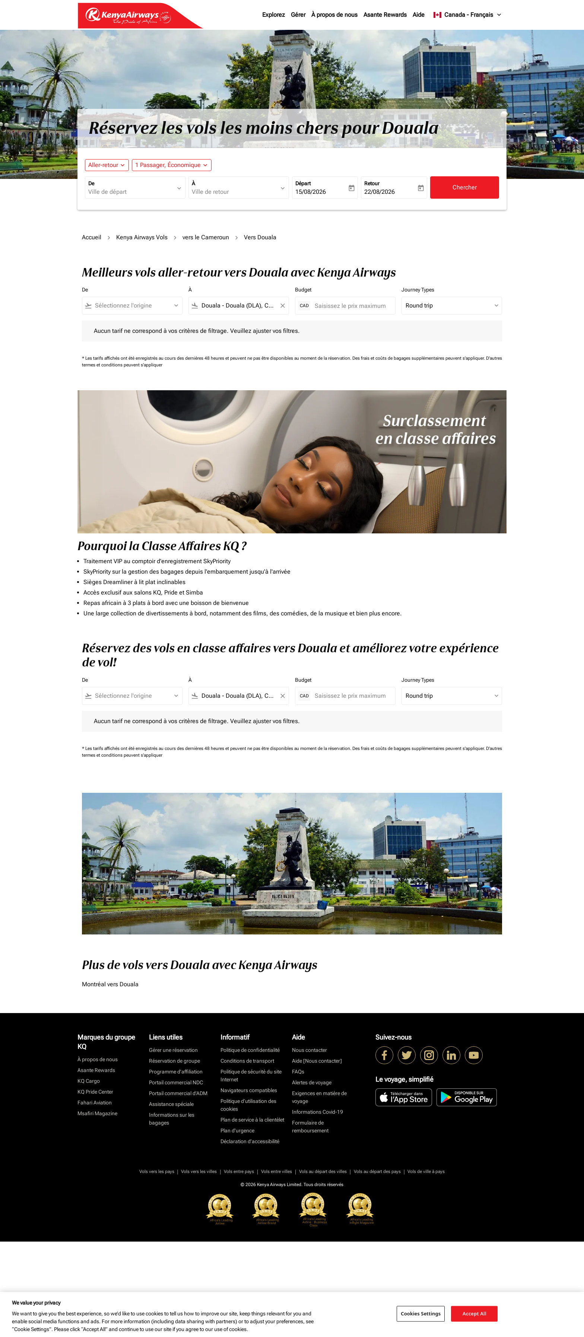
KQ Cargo (88, 1081)
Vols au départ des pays (377, 1171)
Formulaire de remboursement (310, 1126)
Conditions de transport (247, 1061)
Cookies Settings (421, 1313)
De (91, 183)
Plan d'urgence (237, 1130)
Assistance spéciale (171, 1104)
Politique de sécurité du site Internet (251, 1075)
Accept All (474, 1313)
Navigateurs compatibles (248, 1090)
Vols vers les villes (199, 1171)
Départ (303, 183)
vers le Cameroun (205, 237)
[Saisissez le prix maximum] (351, 305)
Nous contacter (309, 1050)
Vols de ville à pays (426, 1171)
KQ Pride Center (95, 1092)
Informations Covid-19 (317, 1112)
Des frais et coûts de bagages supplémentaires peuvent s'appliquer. (419, 358)
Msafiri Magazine (97, 1113)
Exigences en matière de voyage (319, 1097)
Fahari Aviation (94, 1103)
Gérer (298, 14)
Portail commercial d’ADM (178, 1093)
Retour (372, 183)
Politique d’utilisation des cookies (248, 1105)
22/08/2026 (379, 191)
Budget (303, 290)
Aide (419, 14)
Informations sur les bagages (171, 1119)
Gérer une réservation (173, 1050)
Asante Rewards (385, 14)
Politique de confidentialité (250, 1050)
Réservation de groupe (174, 1061)
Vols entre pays (239, 1171)
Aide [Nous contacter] (317, 1061)
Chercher (465, 187)
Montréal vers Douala (110, 984)
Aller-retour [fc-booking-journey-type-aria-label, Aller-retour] (103, 164)
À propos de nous (334, 14)
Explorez (273, 14)
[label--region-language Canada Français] (468, 14)
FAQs (298, 1072)
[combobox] (131, 191)
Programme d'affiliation (176, 1072)
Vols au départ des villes (323, 1171)
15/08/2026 (310, 191)
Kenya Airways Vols (142, 237)
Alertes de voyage (311, 1082)
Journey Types (418, 290)
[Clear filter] (282, 305)
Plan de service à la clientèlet (252, 1120)
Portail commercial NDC (176, 1082)
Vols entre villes (276, 1171)
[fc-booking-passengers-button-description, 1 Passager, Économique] (168, 165)
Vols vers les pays (156, 1171)
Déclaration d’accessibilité (249, 1141)
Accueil (91, 237)
